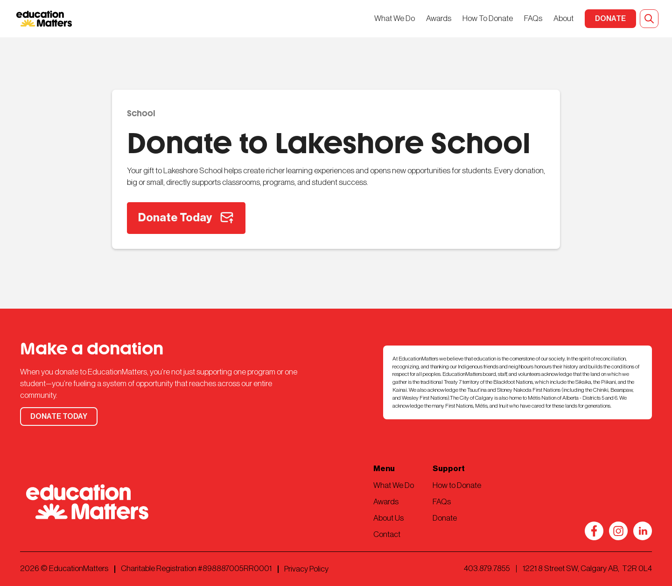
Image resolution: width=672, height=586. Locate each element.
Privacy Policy (306, 569)
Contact (386, 534)
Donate (445, 518)
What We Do (394, 18)
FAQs (533, 18)
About (563, 18)
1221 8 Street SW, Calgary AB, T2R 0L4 (587, 568)
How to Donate (457, 485)
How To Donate (487, 18)
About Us (388, 518)
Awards (438, 18)
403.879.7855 (487, 568)
